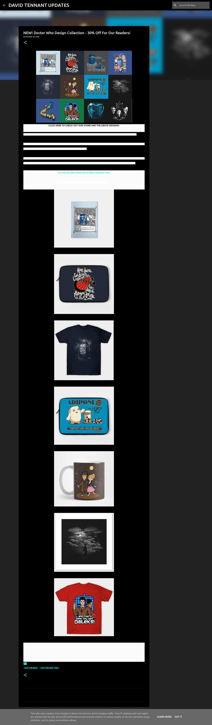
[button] (25, 43)
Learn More (164, 716)
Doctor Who (31, 668)
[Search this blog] (194, 5)
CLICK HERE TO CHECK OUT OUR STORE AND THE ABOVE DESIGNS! (84, 125)
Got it (178, 716)
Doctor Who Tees (49, 668)
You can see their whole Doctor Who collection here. (84, 173)
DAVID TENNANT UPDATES (38, 5)
